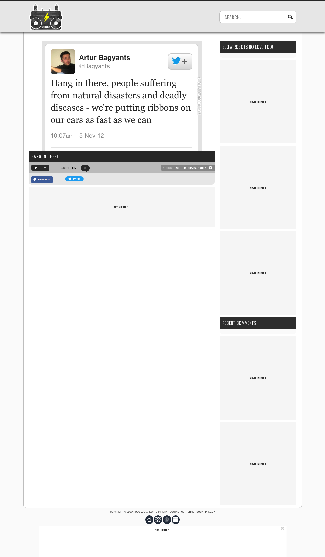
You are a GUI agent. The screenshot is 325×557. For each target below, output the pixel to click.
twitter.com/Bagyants (190, 168)
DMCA (199, 511)
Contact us (177, 511)
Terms (190, 511)
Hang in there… (46, 156)
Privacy (210, 511)
